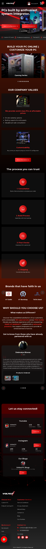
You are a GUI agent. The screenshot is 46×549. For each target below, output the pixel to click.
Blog (18, 516)
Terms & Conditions (22, 502)
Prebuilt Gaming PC (7, 506)
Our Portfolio (21, 519)
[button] (20, 31)
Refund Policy (21, 509)
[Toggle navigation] (3, 3)
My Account (4, 528)
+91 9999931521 (24, 530)
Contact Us (20, 512)
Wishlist (3, 534)
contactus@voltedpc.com (28, 527)
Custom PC (4, 502)
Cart (2, 531)
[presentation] (3, 68)
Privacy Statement (22, 506)
